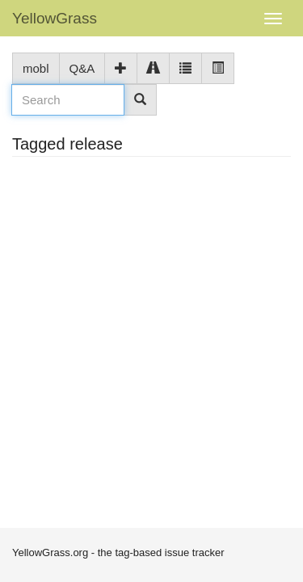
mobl (36, 68)
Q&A (82, 68)
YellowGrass (54, 18)
